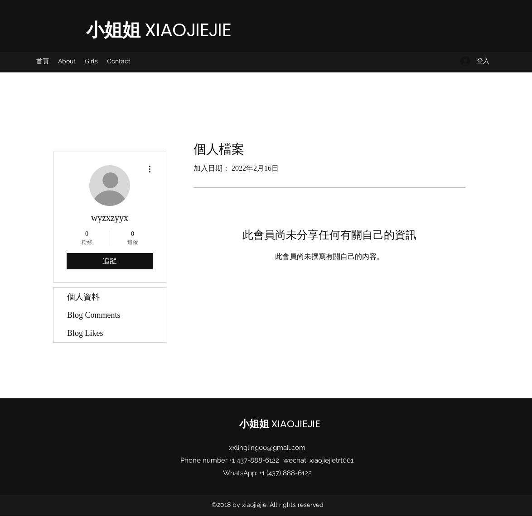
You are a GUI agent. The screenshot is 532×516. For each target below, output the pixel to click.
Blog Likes (85, 333)
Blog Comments (94, 315)
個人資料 (83, 296)
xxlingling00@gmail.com (267, 448)
